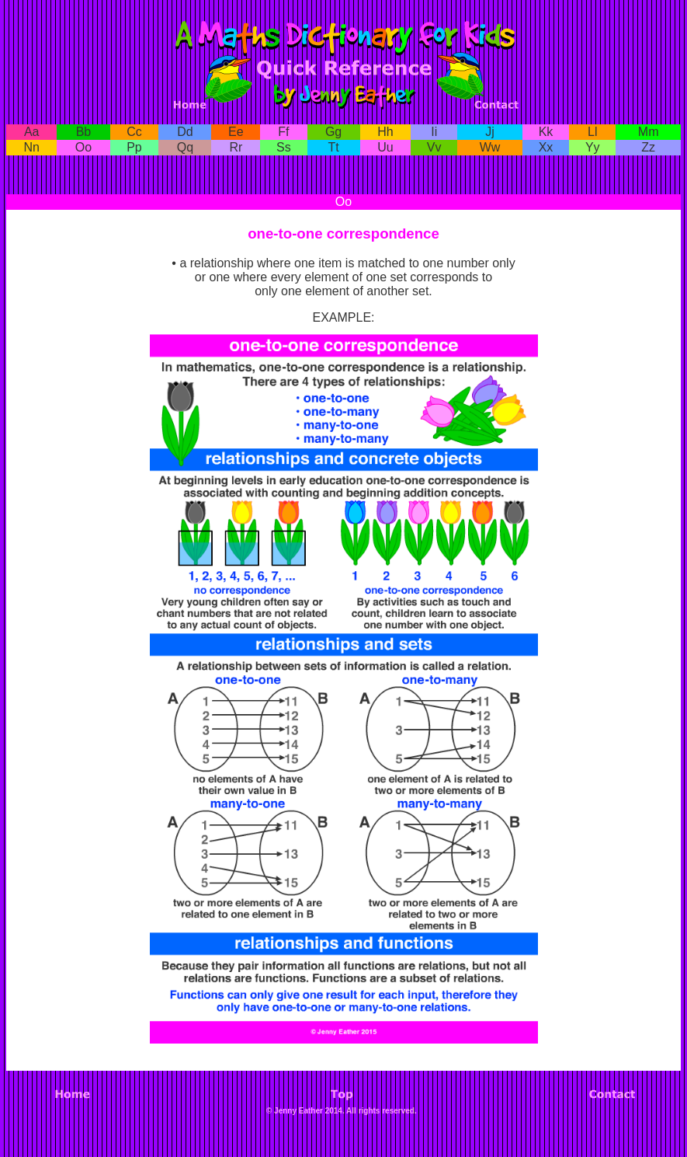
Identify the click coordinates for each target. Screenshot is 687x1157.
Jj (489, 131)
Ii (434, 131)
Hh (385, 131)
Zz (648, 147)
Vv (434, 147)
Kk (546, 131)
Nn (32, 147)
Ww (490, 147)
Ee (236, 131)
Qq (185, 147)
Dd (185, 131)
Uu (385, 147)
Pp (134, 147)
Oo (83, 147)
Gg (333, 131)
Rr (235, 147)
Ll (592, 131)
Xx (546, 147)
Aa (32, 131)
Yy (592, 147)
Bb (84, 131)
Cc (134, 131)
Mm (648, 131)
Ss (283, 147)
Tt (333, 147)
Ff (283, 131)
